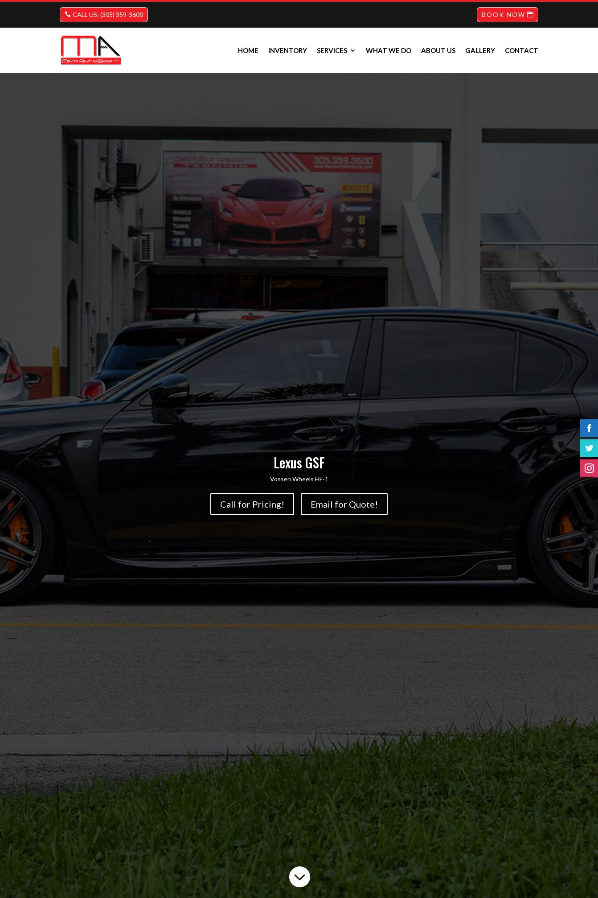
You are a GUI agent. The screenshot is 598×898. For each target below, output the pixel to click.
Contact (521, 50)
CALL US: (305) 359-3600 (108, 14)
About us (438, 50)
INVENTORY (287, 50)
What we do (388, 50)
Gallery (480, 50)
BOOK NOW (503, 14)
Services (332, 50)
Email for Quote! (344, 504)
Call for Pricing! (252, 504)
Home (248, 50)
